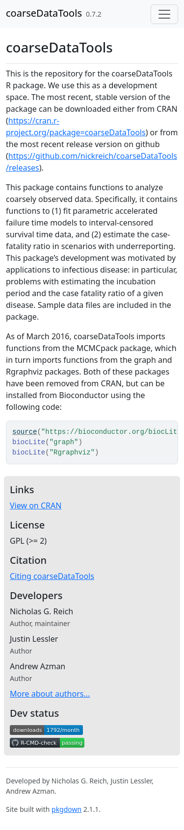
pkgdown (66, 809)
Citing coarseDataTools (52, 576)
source (24, 432)
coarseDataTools (44, 13)
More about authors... (50, 693)
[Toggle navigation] (164, 14)
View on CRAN (35, 505)
